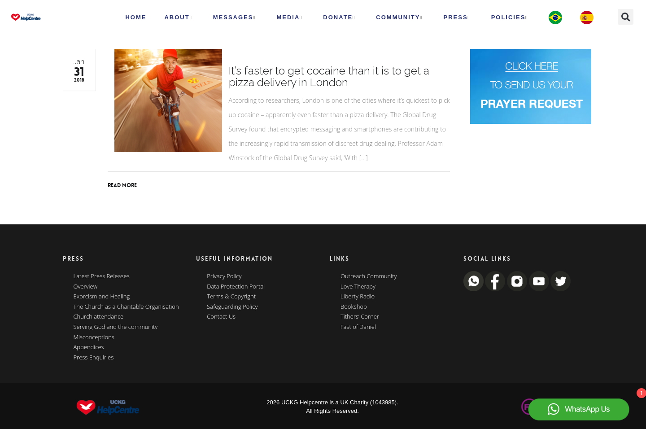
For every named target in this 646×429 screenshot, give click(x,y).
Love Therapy (357, 286)
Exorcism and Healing (102, 296)
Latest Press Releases (102, 276)
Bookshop (353, 307)
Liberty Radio (357, 296)
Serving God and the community (116, 327)
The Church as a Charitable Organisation (126, 307)
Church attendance (99, 316)
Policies (509, 17)
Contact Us (221, 316)
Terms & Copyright (231, 296)
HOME (135, 17)
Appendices (89, 347)
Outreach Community (368, 276)
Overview (86, 286)
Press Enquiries (94, 357)
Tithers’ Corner (359, 316)
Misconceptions (94, 337)
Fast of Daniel (358, 327)
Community (399, 17)
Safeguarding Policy (232, 307)
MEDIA (289, 17)
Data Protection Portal (236, 286)
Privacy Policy (224, 276)
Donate (339, 17)
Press (457, 17)
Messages (234, 17)
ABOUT (178, 17)
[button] (625, 17)
